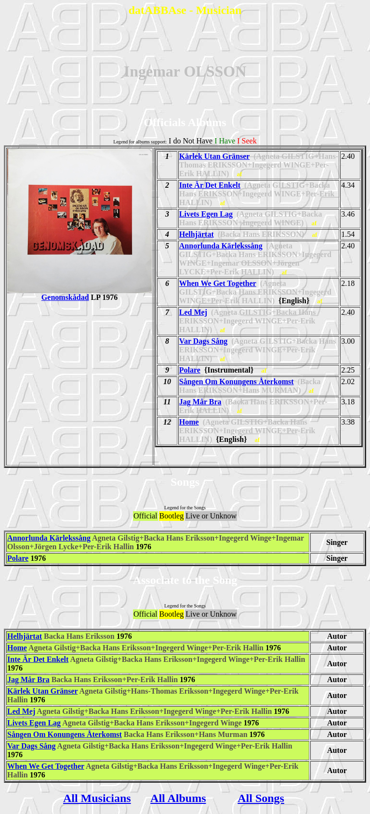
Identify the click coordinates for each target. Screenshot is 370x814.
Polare (189, 370)
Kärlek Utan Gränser (214, 156)
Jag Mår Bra (200, 402)
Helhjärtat (196, 234)
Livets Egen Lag (206, 214)
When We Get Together (217, 283)
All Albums (178, 798)
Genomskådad (79, 293)
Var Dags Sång (203, 341)
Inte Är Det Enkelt (209, 185)
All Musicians (97, 798)
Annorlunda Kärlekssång (221, 246)
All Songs (261, 798)
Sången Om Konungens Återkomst (236, 381)
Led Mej (193, 312)
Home (189, 422)
